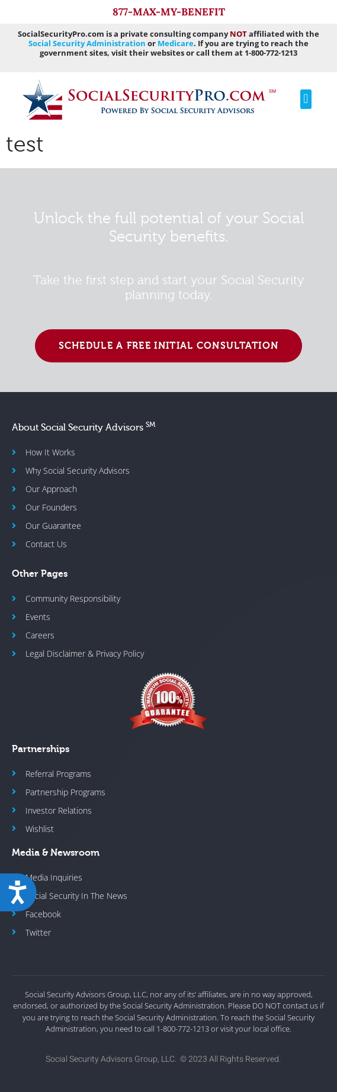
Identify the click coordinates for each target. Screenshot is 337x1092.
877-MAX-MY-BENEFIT (169, 11)
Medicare (176, 43)
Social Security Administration (87, 43)
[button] (306, 99)
